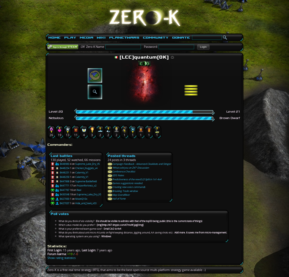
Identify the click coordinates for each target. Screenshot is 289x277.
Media (86, 37)
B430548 (60, 194)
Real (79, 190)
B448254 (60, 168)
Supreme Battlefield (86, 181)
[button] (203, 47)
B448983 (60, 164)
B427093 (60, 199)
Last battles (61, 156)
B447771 (60, 185)
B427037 (60, 203)
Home (54, 37)
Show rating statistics (61, 258)
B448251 (60, 172)
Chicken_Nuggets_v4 (86, 168)
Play (70, 37)
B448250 (60, 177)
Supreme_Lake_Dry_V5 (87, 164)
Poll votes (60, 214)
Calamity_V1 (82, 172)
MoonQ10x (81, 199)
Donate (181, 37)
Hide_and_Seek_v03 (86, 203)
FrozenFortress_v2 (87, 185)
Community (156, 37)
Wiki (101, 37)
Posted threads (121, 156)
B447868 (60, 181)
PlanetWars (124, 37)
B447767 (60, 190)
